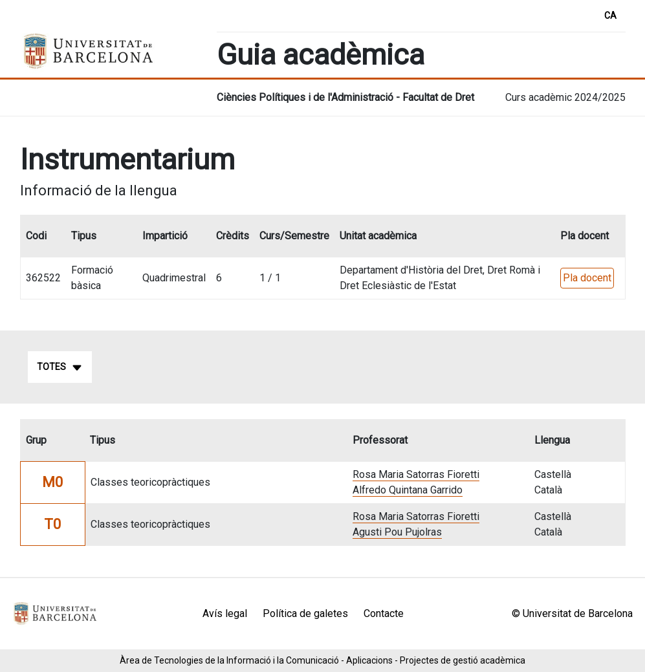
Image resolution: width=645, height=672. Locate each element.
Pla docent (587, 278)
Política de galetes (305, 613)
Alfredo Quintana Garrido (408, 490)
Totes (60, 367)
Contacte (384, 613)
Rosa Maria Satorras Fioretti (416, 474)
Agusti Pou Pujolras (397, 532)
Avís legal (224, 613)
